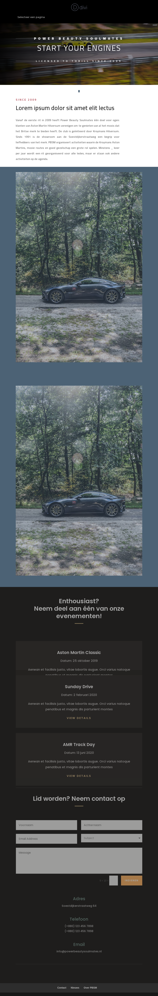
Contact (61, 987)
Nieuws (75, 987)
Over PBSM (90, 987)
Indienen (131, 880)
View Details (79, 718)
